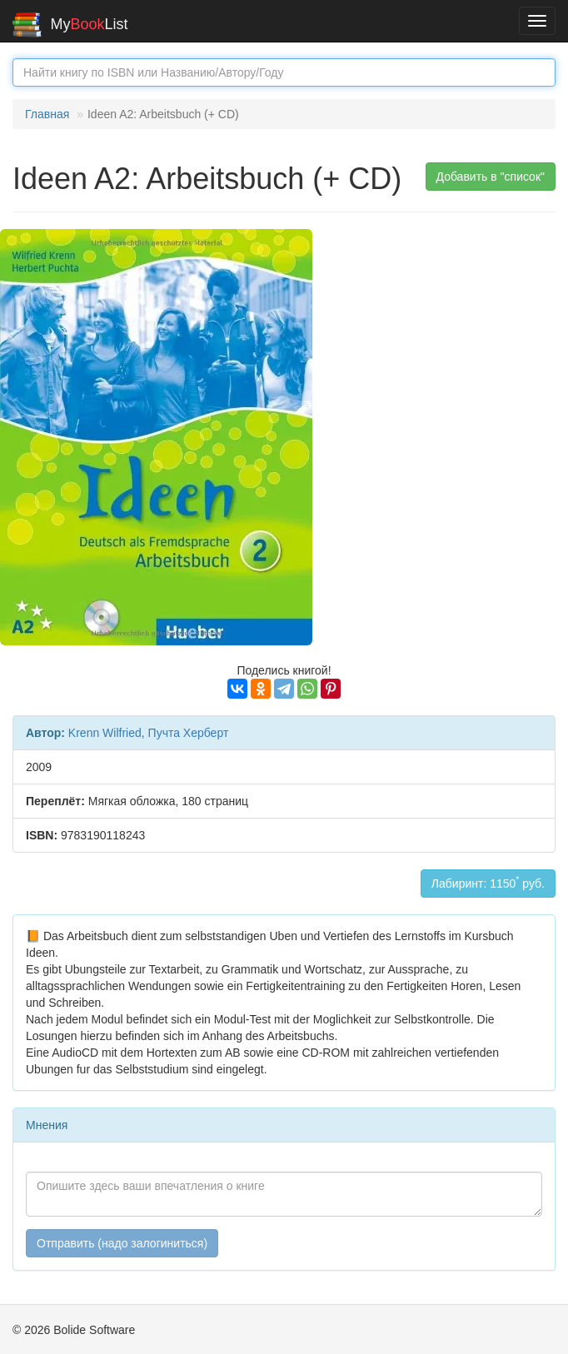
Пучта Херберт (188, 732)
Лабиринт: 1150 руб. (488, 881)
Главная (47, 114)
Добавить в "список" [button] (491, 176)
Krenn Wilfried (105, 732)
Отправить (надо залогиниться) (122, 1243)
